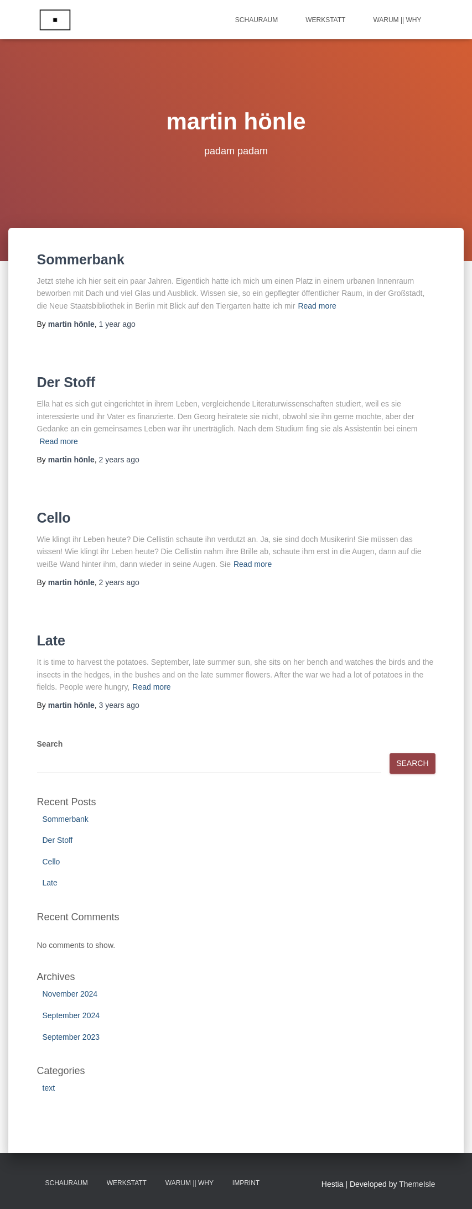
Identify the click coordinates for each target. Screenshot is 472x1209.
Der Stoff (66, 382)
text (49, 1087)
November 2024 (70, 993)
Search (50, 743)
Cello (54, 517)
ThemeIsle (417, 1184)
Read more (317, 305)
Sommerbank (81, 259)
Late (51, 640)
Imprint (246, 1183)
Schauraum (256, 20)
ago (117, 324)
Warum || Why (397, 20)
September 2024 (71, 1015)
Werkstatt (325, 20)
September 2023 (71, 1037)
